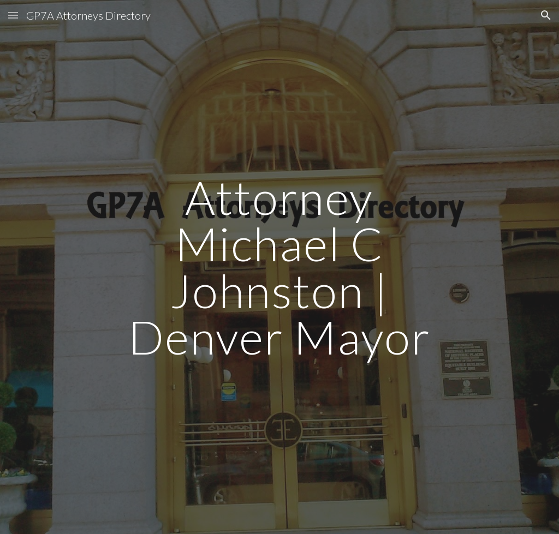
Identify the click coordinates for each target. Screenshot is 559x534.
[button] (13, 15)
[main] (279, 267)
